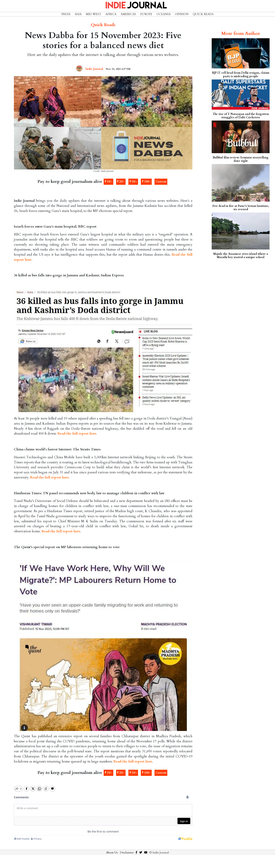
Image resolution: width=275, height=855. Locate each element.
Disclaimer (127, 849)
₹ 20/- (121, 182)
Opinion (182, 14)
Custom (161, 182)
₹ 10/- (108, 182)
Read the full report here (77, 433)
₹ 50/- (133, 182)
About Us (112, 849)
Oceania (163, 14)
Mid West (93, 14)
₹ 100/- (146, 182)
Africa (110, 14)
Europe (146, 14)
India (66, 14)
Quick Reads (203, 14)
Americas (128, 14)
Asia (78, 14)
